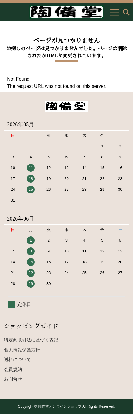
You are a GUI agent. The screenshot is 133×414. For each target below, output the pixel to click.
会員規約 (13, 369)
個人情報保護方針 (22, 349)
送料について (17, 359)
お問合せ (13, 379)
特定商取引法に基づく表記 (31, 339)
